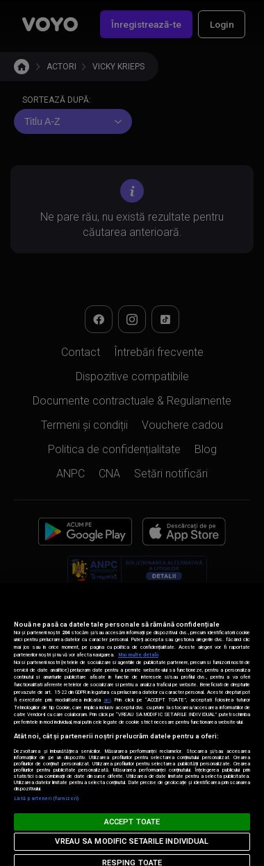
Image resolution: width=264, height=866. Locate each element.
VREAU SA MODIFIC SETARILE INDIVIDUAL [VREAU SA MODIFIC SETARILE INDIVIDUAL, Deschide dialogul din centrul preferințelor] (131, 841)
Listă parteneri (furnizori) (46, 798)
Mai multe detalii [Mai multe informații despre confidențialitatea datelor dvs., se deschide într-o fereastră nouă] (138, 655)
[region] (132, 724)
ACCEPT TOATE (132, 821)
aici (107, 700)
